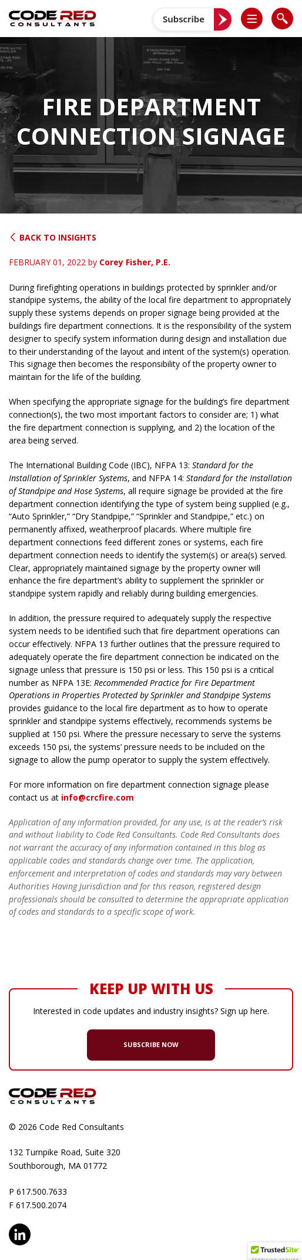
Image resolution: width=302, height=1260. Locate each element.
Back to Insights (52, 237)
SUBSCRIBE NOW (151, 1044)
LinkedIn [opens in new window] (20, 1234)
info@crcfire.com (97, 797)
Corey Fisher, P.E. (134, 262)
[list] (252, 18)
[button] (256, 18)
